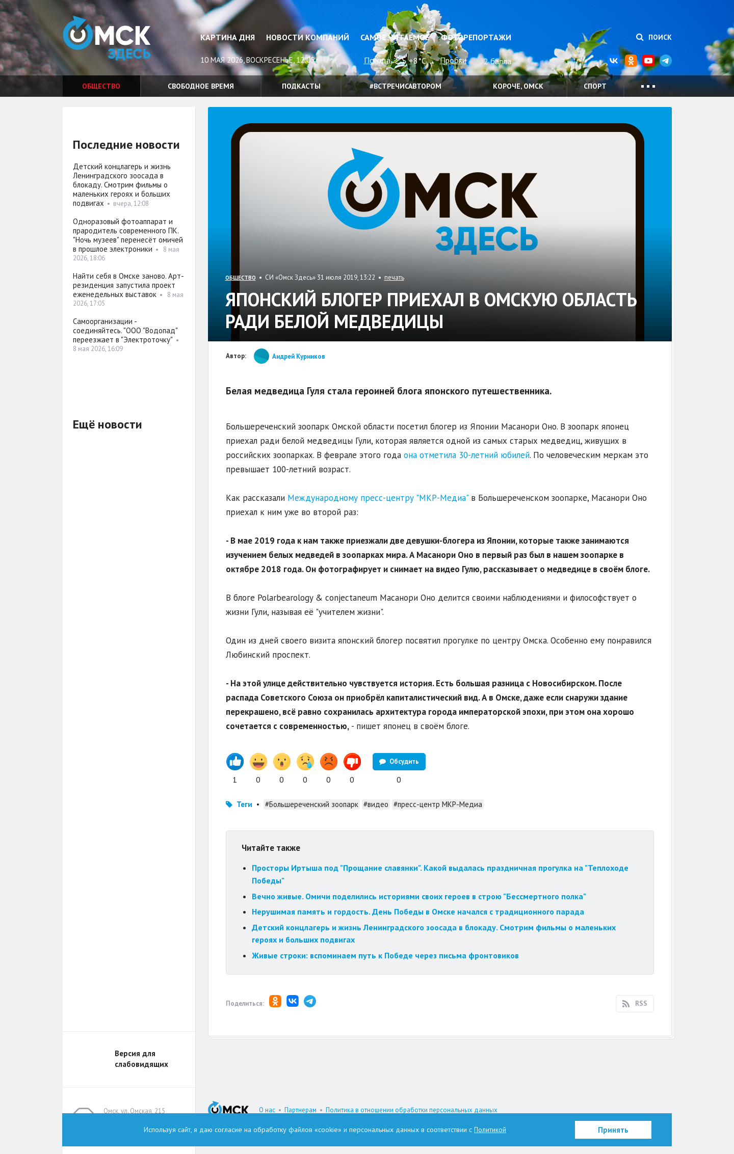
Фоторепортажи (476, 37)
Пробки (453, 60)
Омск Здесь (114, 41)
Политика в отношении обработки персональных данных (411, 1110)
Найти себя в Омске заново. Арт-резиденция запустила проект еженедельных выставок (128, 285)
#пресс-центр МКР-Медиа (438, 804)
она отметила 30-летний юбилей (467, 455)
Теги (244, 804)
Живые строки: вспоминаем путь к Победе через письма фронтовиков (385, 955)
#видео (375, 804)
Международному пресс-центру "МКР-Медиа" (377, 497)
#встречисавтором (405, 86)
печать (394, 277)
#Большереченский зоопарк (311, 804)
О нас (267, 1110)
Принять (613, 1130)
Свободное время (201, 86)
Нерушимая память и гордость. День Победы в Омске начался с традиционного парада (419, 911)
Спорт (595, 86)
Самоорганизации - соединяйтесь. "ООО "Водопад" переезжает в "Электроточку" (125, 330)
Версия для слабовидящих (141, 1059)
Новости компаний (307, 37)
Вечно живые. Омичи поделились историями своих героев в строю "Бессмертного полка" (419, 896)
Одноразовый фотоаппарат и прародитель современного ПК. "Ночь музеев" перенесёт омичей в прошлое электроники (128, 235)
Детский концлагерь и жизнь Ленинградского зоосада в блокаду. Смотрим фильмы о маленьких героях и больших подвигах (122, 185)
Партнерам (300, 1110)
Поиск (654, 37)
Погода (377, 60)
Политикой (490, 1129)
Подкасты (301, 86)
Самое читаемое (394, 37)
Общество (101, 86)
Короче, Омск (518, 86)
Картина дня (227, 37)
